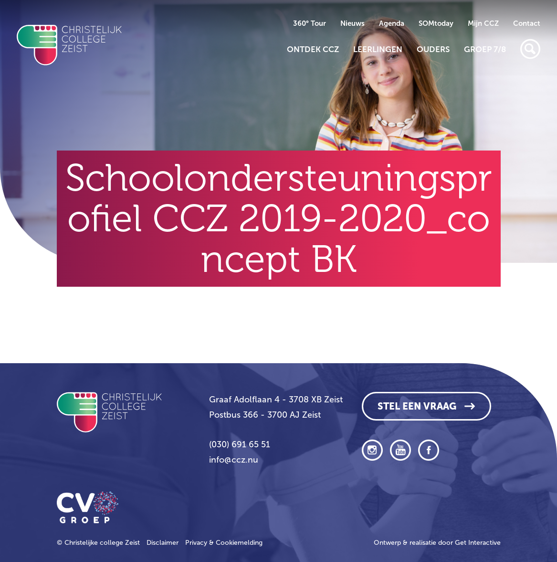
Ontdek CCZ (313, 49)
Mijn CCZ (483, 23)
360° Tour (309, 23)
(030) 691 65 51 (239, 444)
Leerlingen (377, 49)
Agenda (391, 23)
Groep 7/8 (485, 49)
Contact (526, 23)
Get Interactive (478, 543)
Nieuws (352, 23)
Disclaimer (163, 543)
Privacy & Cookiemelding (224, 543)
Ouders (433, 49)
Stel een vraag (417, 406)
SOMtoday (436, 23)
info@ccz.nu (233, 459)
